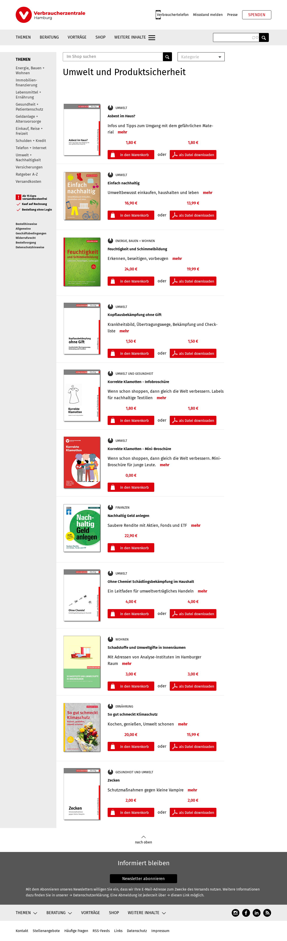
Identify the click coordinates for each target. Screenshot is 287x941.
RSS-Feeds (101, 931)
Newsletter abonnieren (143, 878)
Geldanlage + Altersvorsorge (28, 119)
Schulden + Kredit (31, 140)
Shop (100, 37)
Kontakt (22, 931)
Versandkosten (28, 181)
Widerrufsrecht (26, 238)
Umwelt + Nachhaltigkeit (28, 157)
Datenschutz (137, 931)
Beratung (49, 37)
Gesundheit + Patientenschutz (29, 107)
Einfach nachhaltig (123, 183)
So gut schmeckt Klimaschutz (133, 714)
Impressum (160, 931)
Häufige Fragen (76, 931)
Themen (23, 37)
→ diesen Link (178, 895)
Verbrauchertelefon (173, 15)
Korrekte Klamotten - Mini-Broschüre (139, 449)
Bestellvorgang (26, 242)
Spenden (256, 14)
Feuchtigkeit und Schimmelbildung (137, 249)
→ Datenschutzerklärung (89, 895)
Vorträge (77, 37)
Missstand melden (208, 15)
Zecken (114, 780)
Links (118, 931)
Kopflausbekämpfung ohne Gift (134, 314)
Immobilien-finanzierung (26, 82)
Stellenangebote (46, 931)
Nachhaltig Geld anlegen (128, 515)
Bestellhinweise (26, 224)
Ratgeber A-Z (27, 174)
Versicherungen (29, 167)
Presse (232, 15)
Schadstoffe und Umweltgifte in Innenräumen (147, 647)
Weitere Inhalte (130, 37)
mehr (122, 132)
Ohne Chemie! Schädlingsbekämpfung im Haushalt (151, 581)
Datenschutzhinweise (30, 247)
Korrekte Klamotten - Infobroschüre (138, 381)
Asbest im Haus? (121, 116)
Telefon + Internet (31, 148)
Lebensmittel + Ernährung (28, 95)
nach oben (143, 840)
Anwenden (264, 37)
